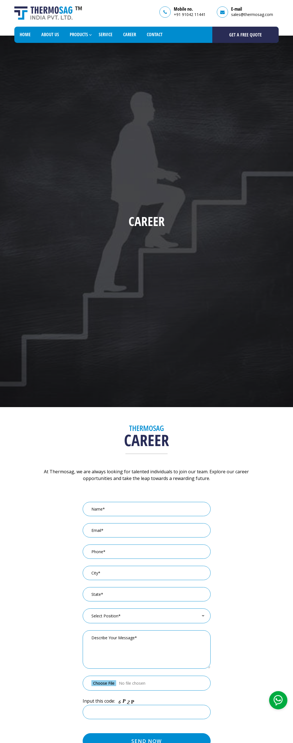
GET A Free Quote (245, 35)
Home (25, 34)
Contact (155, 34)
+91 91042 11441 (190, 14)
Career (129, 34)
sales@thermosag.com (252, 14)
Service (105, 34)
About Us (50, 34)
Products (79, 34)
